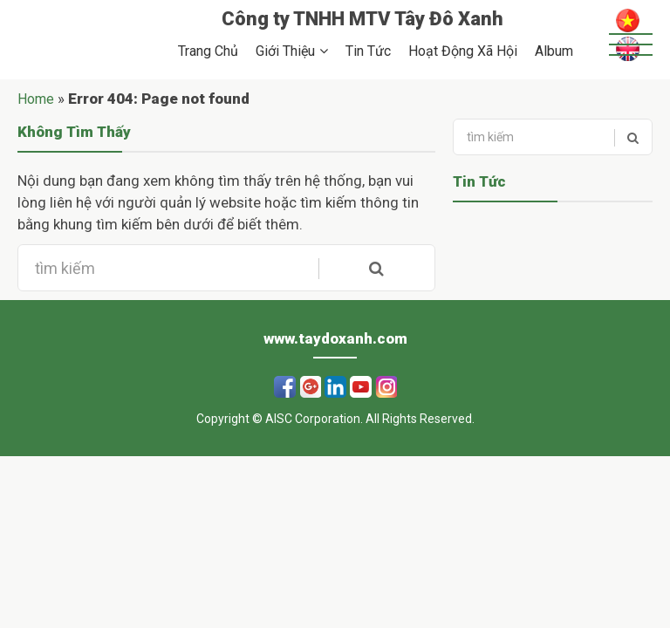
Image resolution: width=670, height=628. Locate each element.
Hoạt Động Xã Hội (462, 51)
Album (554, 51)
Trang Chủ (208, 51)
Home (35, 99)
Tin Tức (368, 51)
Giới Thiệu (285, 51)
